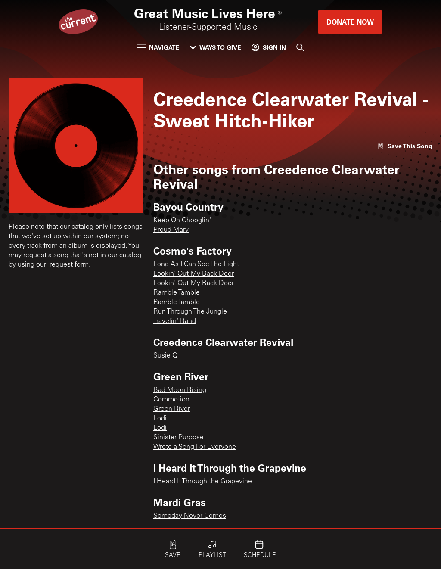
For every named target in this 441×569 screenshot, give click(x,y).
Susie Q (165, 355)
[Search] (300, 47)
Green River (171, 409)
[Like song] (404, 145)
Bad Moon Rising (179, 390)
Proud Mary (171, 230)
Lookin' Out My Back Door (193, 274)
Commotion (171, 399)
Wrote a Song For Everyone (194, 447)
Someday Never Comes (189, 516)
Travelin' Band (174, 321)
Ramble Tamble (176, 292)
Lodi (160, 418)
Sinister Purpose (178, 437)
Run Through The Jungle (190, 311)
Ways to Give (215, 47)
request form (69, 264)
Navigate (158, 47)
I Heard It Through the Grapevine (202, 481)
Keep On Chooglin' (182, 220)
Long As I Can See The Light (196, 264)
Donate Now (350, 21)
